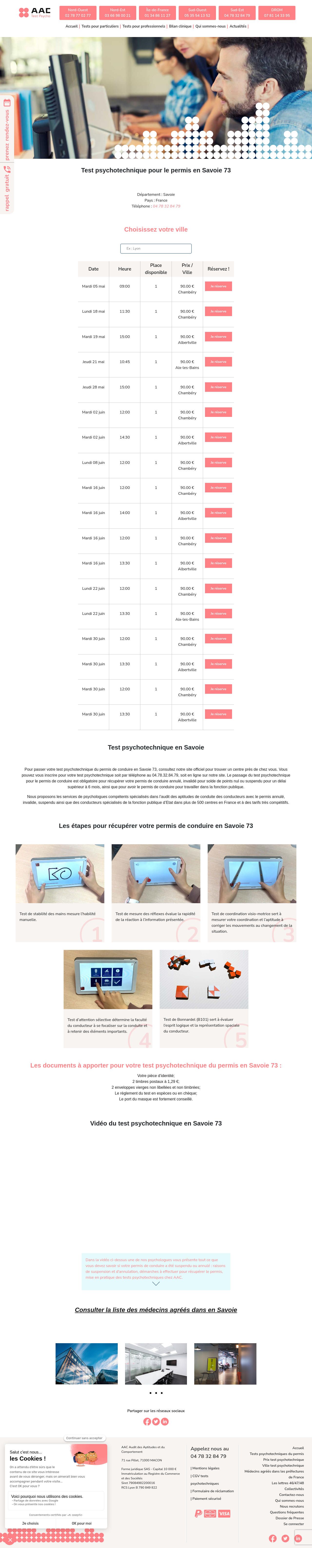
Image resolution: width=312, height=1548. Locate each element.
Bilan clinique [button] (180, 26)
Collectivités (294, 1488)
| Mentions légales (205, 1468)
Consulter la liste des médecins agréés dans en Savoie (156, 1309)
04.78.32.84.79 (165, 775)
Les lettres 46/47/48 (288, 1483)
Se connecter (293, 1523)
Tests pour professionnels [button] (144, 26)
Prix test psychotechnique (283, 1459)
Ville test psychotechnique (283, 1465)
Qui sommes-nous (289, 1500)
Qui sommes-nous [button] (210, 26)
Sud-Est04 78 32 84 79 (237, 13)
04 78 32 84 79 (166, 206)
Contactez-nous (291, 1494)
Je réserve (218, 286)
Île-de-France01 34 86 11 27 (157, 13)
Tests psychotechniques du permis (277, 1453)
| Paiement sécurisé (206, 1498)
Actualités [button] (238, 26)
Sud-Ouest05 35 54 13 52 (197, 13)
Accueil (72, 26)
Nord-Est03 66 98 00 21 (118, 13)
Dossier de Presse (290, 1518)
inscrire (51, 775)
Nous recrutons (292, 1506)
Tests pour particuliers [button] (100, 26)
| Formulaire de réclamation (212, 1491)
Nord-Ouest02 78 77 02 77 (78, 13)
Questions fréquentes (287, 1512)
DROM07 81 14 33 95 (277, 13)
